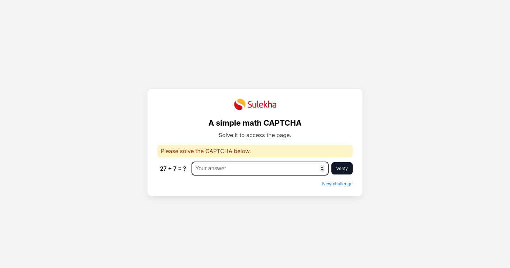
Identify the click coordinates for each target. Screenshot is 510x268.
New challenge (337, 183)
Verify (342, 168)
